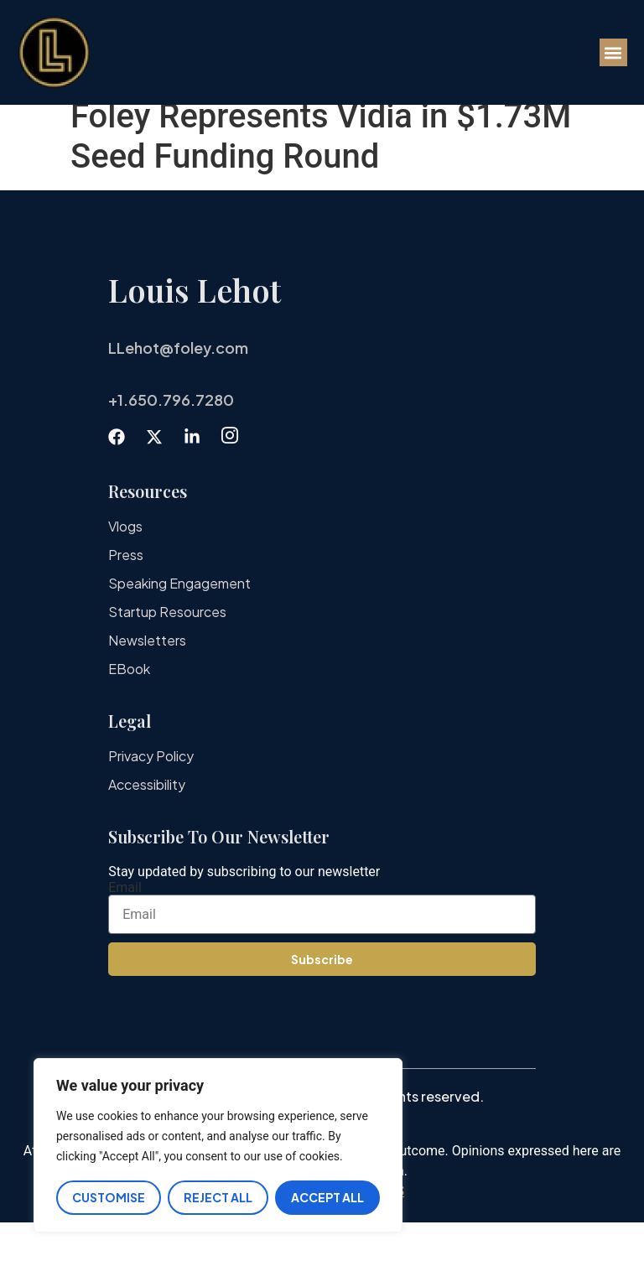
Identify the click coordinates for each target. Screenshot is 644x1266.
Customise (108, 1197)
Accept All (327, 1197)
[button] (613, 52)
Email (125, 931)
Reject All (218, 1197)
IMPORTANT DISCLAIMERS (322, 1235)
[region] (218, 1145)
